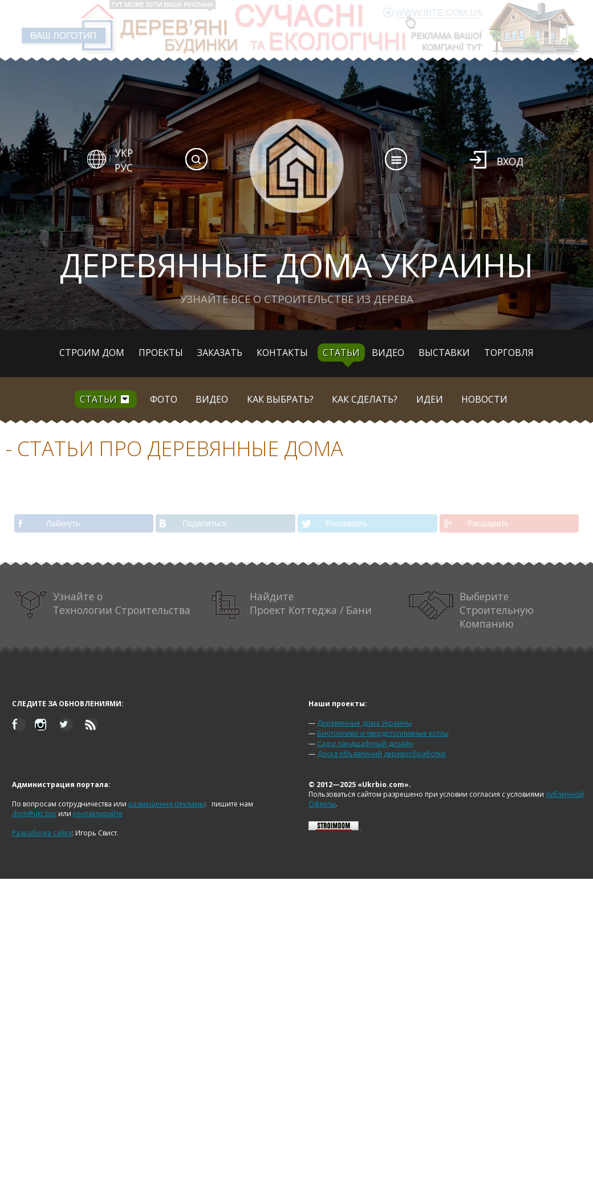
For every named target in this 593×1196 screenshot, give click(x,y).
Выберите (471, 609)
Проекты (161, 352)
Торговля (509, 352)
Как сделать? (364, 399)
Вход (510, 161)
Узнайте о (102, 605)
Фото (163, 399)
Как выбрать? (280, 399)
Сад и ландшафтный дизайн (365, 743)
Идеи (429, 399)
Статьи (341, 352)
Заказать (219, 352)
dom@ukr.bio (34, 813)
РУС (124, 167)
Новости (484, 399)
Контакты (282, 352)
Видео (388, 352)
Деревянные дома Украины (364, 723)
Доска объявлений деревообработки (381, 754)
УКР (124, 152)
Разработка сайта (42, 833)
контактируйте (98, 813)
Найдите (291, 605)
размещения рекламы (166, 804)
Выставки (444, 352)
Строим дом (91, 352)
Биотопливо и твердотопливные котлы (383, 733)
